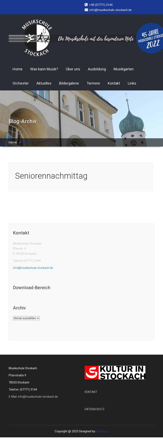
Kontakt (114, 83)
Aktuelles (43, 83)
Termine (93, 83)
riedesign (102, 431)
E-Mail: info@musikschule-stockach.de (33, 396)
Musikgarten (124, 69)
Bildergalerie (69, 83)
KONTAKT (91, 392)
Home (17, 69)
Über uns (73, 69)
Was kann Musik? (44, 69)
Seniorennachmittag (51, 176)
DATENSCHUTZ (94, 409)
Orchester (21, 83)
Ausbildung (97, 69)
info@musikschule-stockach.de (33, 267)
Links (132, 83)
